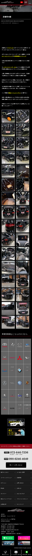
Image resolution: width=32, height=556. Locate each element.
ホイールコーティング (7, 56)
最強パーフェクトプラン (14, 93)
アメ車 (19, 405)
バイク (12, 367)
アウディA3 (10, 47)
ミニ (27, 367)
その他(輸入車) (27, 405)
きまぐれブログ (24, 493)
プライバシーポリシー (24, 499)
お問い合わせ (24, 483)
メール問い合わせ (16, 465)
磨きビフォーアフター (8, 499)
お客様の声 (8, 504)
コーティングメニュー (8, 477)
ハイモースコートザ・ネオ (9, 67)
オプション (8, 483)
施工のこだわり (8, 472)
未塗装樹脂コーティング (20, 56)
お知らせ (24, 488)
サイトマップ (24, 504)
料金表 (8, 488)
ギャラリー (8, 493)
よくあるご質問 (24, 472)
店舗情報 (24, 477)
